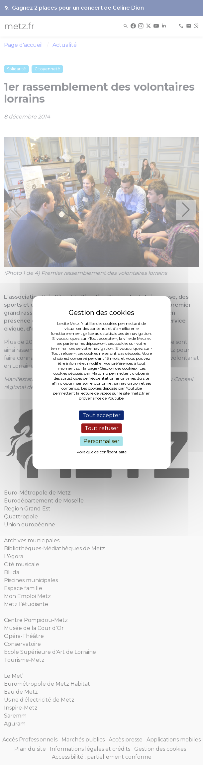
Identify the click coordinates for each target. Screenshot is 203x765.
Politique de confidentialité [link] (101, 451)
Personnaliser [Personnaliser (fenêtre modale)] (101, 441)
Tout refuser (102, 428)
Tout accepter (101, 415)
